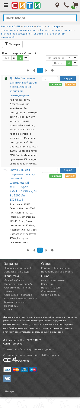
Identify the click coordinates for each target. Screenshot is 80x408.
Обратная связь (50, 294)
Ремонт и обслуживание (55, 268)
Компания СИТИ (10, 26)
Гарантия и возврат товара (20, 298)
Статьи (8, 309)
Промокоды (11, 305)
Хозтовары (54, 26)
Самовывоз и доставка (18, 294)
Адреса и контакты (52, 280)
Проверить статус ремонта (57, 271)
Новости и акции (51, 287)
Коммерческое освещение (56, 30)
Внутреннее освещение (15, 33)
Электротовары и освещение (18, 30)
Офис (40, 26)
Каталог (28, 26)
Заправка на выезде (16, 271)
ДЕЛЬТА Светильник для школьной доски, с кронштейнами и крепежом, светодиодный (23, 86)
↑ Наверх (8, 391)
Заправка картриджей (17, 268)
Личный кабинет (14, 280)
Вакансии (47, 283)
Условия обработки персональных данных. (29, 349)
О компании (48, 291)
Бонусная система (15, 302)
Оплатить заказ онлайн (18, 283)
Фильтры (12, 44)
